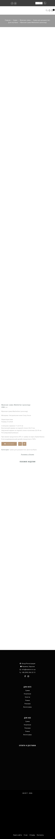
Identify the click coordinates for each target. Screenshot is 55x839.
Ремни (27, 700)
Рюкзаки (28, 703)
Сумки (15, 20)
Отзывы (32, 835)
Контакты (40, 835)
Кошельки (27, 694)
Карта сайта (17, 835)
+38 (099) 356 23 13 (28, 672)
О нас (26, 835)
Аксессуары (27, 707)
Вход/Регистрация (28, 663)
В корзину (9, 444)
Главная (8, 20)
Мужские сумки (25, 20)
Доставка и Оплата (27, 454)
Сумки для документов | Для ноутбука (23, 449)
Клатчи (27, 697)
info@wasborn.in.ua (28, 669)
